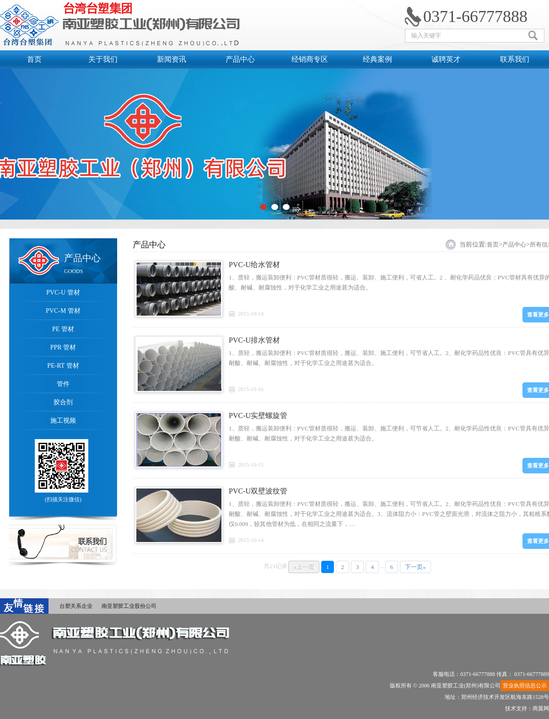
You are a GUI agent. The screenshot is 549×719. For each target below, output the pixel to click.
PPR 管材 (63, 347)
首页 (34, 59)
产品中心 (240, 59)
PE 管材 (63, 329)
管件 (63, 384)
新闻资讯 (171, 59)
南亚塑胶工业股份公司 (129, 606)
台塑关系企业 (75, 606)
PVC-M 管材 (63, 310)
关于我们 (103, 59)
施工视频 (63, 420)
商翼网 (541, 708)
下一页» (415, 566)
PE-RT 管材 (63, 365)
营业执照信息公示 (525, 685)
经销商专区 (309, 59)
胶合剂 (63, 402)
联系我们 (514, 59)
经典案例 (377, 59)
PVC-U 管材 (63, 292)
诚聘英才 (446, 59)
